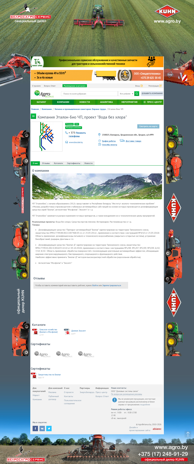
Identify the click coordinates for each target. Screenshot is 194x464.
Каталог (41, 102)
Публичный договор (53, 398)
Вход (137, 86)
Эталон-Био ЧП (115, 109)
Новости (84, 102)
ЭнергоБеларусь (87, 392)
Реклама (52, 392)
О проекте (36, 86)
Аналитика (106, 102)
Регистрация (154, 86)
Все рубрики (126, 93)
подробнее (145, 404)
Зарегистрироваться (111, 285)
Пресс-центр (154, 102)
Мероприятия (129, 102)
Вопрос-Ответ (50, 86)
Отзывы (46, 163)
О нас (35, 163)
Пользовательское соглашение (72, 402)
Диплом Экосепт (78, 330)
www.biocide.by (76, 142)
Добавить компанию (152, 93)
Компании (63, 102)
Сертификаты (73, 163)
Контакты (68, 396)
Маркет (36, 395)
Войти (95, 285)
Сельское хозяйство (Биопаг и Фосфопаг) (48, 330)
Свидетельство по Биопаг (49, 374)
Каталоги (58, 163)
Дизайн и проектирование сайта (139, 429)
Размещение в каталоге (75, 86)
